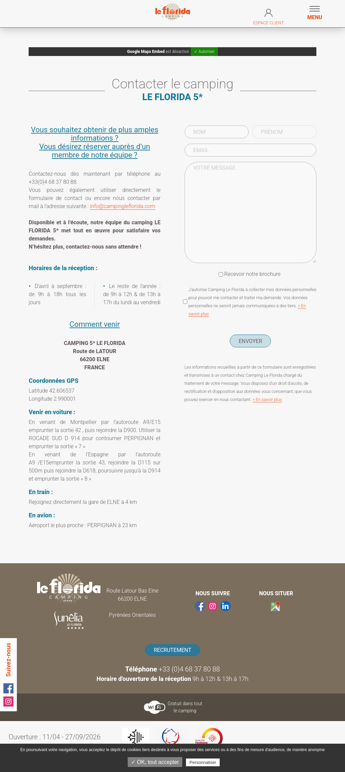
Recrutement (172, 650)
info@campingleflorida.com (122, 206)
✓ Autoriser (204, 51)
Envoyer (250, 341)
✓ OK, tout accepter (155, 762)
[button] (315, 13)
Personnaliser (202, 762)
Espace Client (268, 15)
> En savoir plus (267, 399)
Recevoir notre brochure (252, 274)
